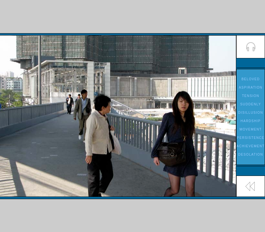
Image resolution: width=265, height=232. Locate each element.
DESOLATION (250, 154)
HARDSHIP (250, 121)
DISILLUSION (250, 112)
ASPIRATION (250, 87)
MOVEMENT (250, 129)
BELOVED (250, 79)
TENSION (251, 96)
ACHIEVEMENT (251, 146)
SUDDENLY (250, 104)
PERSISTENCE (250, 138)
